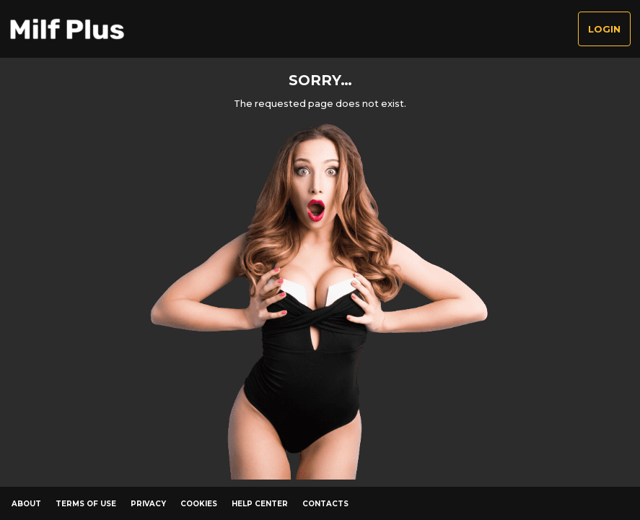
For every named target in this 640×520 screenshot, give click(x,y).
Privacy (148, 503)
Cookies (198, 503)
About (26, 503)
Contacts (325, 503)
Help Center (260, 503)
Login (604, 29)
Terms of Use (86, 503)
